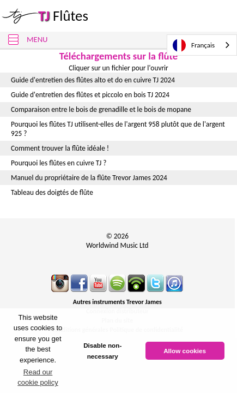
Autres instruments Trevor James (117, 302)
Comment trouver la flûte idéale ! (60, 148)
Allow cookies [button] (184, 350)
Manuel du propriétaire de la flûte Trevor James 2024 (89, 177)
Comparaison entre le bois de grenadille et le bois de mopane (101, 109)
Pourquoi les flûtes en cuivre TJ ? (58, 163)
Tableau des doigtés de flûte (52, 192)
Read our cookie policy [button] (37, 377)
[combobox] (202, 45)
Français (194, 45)
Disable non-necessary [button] (102, 351)
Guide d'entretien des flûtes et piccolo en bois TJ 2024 (90, 94)
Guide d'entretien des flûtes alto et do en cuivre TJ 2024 (93, 80)
